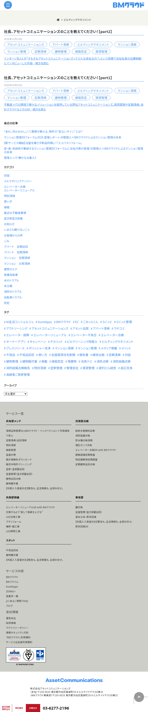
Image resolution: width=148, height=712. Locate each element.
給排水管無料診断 (85, 430)
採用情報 (11, 622)
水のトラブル (11, 280)
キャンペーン (38, 341)
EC (77, 321)
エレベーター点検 (14, 187)
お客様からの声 (13, 235)
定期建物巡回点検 (85, 464)
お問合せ (33, 707)
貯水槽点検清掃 (84, 440)
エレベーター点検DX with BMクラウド (95, 449)
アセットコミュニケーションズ (25, 44)
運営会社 (11, 618)
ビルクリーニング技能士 (82, 341)
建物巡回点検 (13, 478)
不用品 (10, 354)
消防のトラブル (13, 291)
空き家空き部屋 (13, 218)
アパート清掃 (60, 44)
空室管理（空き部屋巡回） (19, 473)
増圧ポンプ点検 (83, 445)
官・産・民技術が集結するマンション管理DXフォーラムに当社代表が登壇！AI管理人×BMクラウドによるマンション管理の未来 (73, 150)
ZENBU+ (11, 591)
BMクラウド (63, 321)
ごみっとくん (90, 321)
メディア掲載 (109, 348)
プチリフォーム (13, 521)
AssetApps (45, 321)
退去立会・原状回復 (85, 516)
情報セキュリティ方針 (17, 632)
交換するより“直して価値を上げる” (24, 512)
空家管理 (56, 367)
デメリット (56, 341)
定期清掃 (40, 51)
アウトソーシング (16, 328)
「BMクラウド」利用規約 (18, 637)
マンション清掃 (127, 44)
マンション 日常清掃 (17, 264)
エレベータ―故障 (17, 334)
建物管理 (61, 51)
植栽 (7, 207)
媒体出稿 (98, 354)
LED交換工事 (13, 516)
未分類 (8, 286)
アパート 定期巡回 (16, 247)
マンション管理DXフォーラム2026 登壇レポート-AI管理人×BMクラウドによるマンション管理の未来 (62, 137)
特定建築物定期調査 (86, 459)
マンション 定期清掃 (17, 258)
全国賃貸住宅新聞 (63, 354)
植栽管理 (11, 449)
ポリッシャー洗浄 (40, 348)
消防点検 (102, 361)
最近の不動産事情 (15, 213)
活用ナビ (86, 361)
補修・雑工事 (12, 526)
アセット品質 (81, 328)
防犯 (7, 303)
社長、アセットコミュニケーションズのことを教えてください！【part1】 (58, 77)
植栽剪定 (81, 51)
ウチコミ (119, 328)
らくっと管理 (124, 321)
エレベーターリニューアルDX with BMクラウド (30, 507)
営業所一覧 (12, 596)
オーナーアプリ (15, 341)
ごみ (6, 241)
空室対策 (11, 454)
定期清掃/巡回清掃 (16, 440)
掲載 (44, 361)
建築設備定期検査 (85, 454)
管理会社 (72, 367)
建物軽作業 (29, 361)
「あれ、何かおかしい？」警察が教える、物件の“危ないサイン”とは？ (43, 131)
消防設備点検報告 (18, 367)
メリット (126, 348)
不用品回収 (26, 354)
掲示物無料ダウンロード (19, 459)
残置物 (72, 361)
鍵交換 (79, 507)
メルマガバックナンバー (18, 181)
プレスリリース (15, 348)
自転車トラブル (13, 297)
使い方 (8, 201)
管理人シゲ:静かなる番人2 (20, 158)
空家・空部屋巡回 (15, 469)
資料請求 (19, 707)
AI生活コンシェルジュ (20, 321)
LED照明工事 (13, 531)
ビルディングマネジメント (93, 44)
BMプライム (12, 581)
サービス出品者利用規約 (19, 642)
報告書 (83, 354)
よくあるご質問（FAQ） (17, 601)
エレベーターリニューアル (19, 190)
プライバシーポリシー (17, 627)
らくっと (107, 321)
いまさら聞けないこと (17, 230)
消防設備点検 (121, 361)
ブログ (9, 605)
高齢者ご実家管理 (18, 374)
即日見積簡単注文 (6, 708)
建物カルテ (10, 269)
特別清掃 (9, 196)
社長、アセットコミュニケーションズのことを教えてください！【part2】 (58, 31)
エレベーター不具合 (84, 334)
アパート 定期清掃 (16, 252)
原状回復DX (81, 526)
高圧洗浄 (126, 367)
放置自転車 (11, 275)
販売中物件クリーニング (19, 464)
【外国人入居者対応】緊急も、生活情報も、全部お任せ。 (34, 488)
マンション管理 (16, 51)
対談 (7, 175)
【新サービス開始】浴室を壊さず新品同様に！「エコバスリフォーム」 (43, 143)
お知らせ (9, 224)
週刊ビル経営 (107, 367)
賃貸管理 (101, 51)
